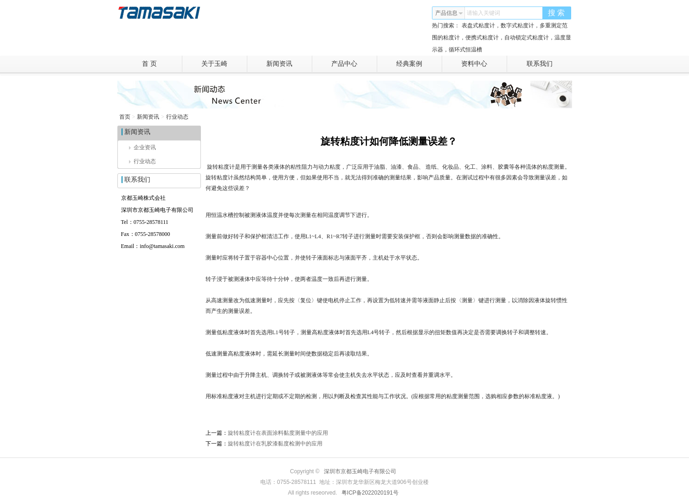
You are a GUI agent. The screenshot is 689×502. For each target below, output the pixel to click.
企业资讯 (142, 147)
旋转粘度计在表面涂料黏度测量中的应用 (278, 433)
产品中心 (354, 64)
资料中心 (484, 64)
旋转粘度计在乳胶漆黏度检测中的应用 (275, 443)
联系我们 (540, 63)
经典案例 (419, 64)
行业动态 (177, 117)
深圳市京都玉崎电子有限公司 (360, 471)
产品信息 (449, 13)
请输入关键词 (483, 13)
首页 (124, 117)
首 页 (162, 64)
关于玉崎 (224, 64)
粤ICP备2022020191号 (370, 492)
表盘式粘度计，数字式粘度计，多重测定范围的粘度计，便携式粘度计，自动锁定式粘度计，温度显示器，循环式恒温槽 (501, 37)
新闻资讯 (289, 64)
